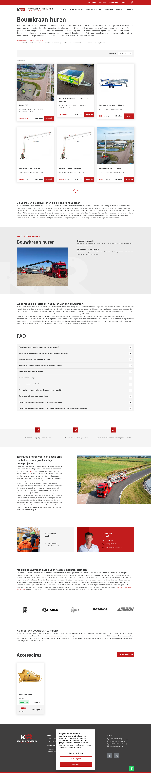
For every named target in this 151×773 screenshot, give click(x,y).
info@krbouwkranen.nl (116, 746)
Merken (119, 9)
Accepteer (76, 764)
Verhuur (109, 9)
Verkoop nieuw (76, 9)
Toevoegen (36, 709)
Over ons (102, 3)
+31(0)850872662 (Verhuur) (118, 744)
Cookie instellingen (76, 753)
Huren (47, 118)
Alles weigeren (76, 759)
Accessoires (113, 3)
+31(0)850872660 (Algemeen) (119, 739)
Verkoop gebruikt (94, 9)
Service (123, 3)
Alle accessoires (124, 655)
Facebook (109, 755)
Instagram (116, 755)
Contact (129, 9)
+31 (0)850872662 (111, 544)
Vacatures (92, 3)
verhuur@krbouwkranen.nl (113, 547)
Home (64, 9)
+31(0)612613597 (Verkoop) (118, 741)
